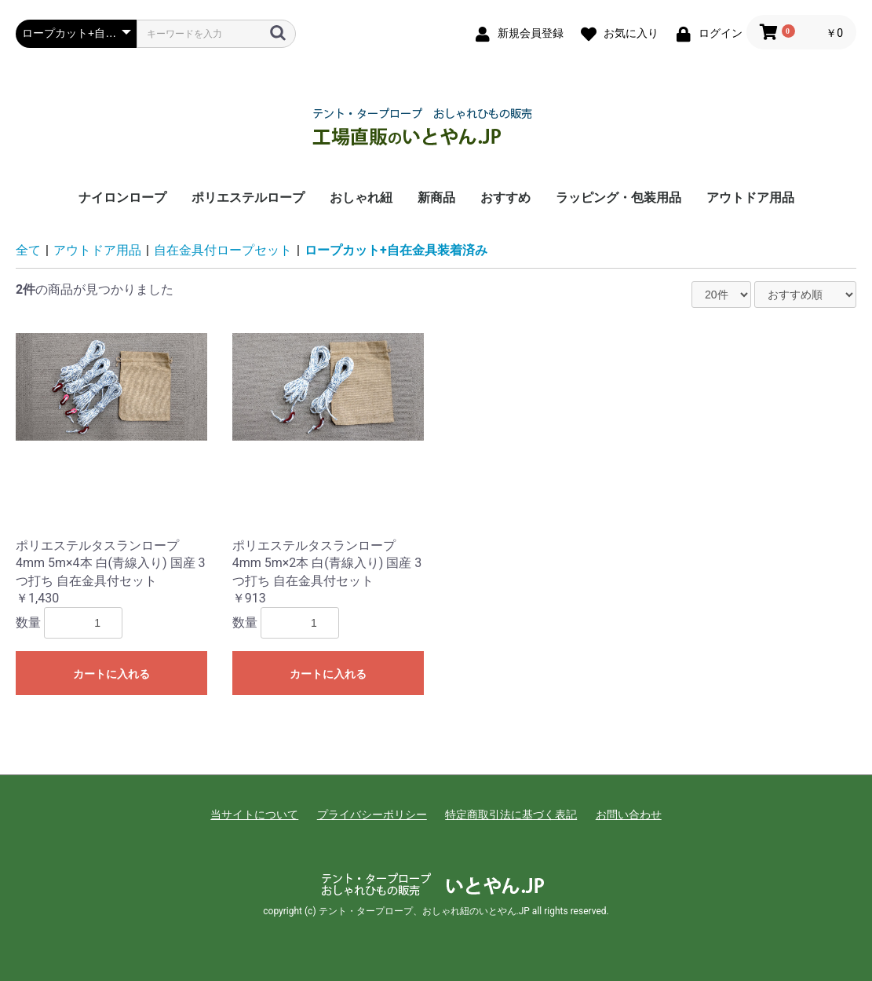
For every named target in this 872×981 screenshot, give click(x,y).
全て (28, 250)
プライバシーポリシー (372, 814)
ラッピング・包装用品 (618, 197)
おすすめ (505, 197)
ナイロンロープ (122, 197)
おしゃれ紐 (361, 197)
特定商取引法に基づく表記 (511, 814)
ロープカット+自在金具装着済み (396, 250)
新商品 (436, 197)
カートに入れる (111, 674)
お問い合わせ (629, 814)
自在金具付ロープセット (223, 250)
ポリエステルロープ (248, 197)
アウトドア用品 (750, 197)
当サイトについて (254, 814)
